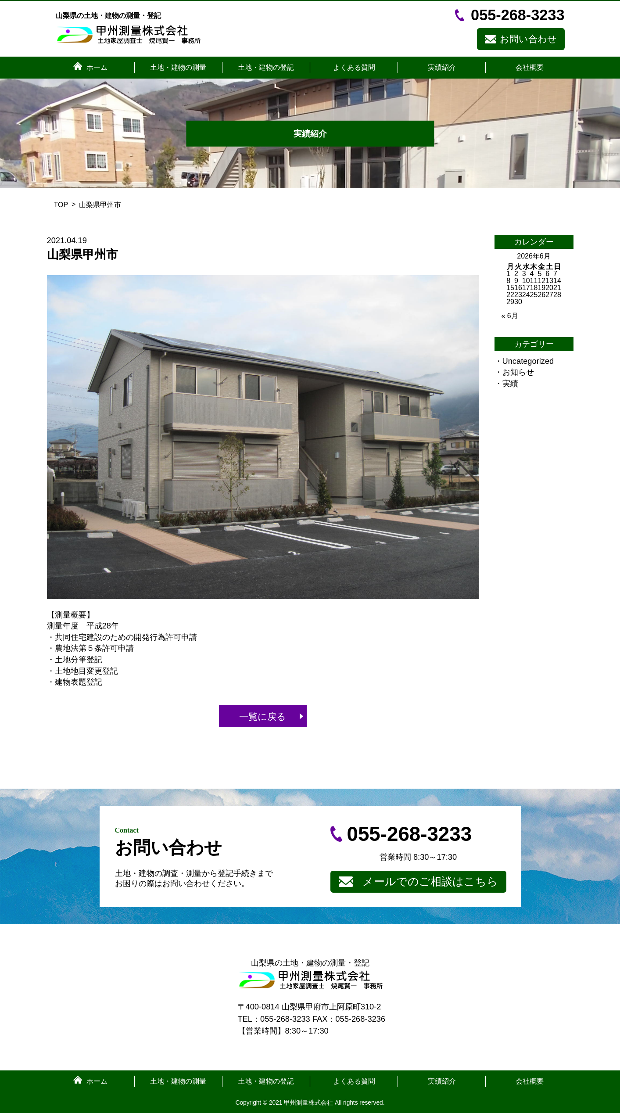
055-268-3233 (517, 14)
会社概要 (530, 67)
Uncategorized (528, 361)
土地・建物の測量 (178, 67)
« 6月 (510, 316)
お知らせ (518, 372)
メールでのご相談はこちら (430, 881)
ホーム (97, 67)
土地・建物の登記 (266, 67)
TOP (61, 204)
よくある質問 (354, 67)
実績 (510, 383)
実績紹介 (442, 67)
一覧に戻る (262, 716)
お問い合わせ (528, 39)
